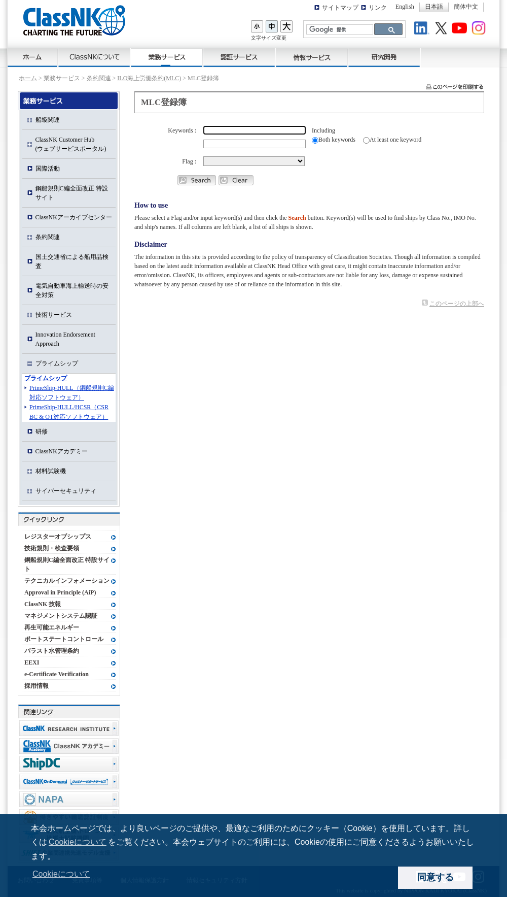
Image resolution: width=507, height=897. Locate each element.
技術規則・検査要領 (51, 548)
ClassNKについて (94, 58)
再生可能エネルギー (51, 627)
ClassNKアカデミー (61, 451)
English (404, 6)
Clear (236, 180)
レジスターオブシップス (57, 536)
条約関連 (99, 78)
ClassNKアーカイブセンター (73, 217)
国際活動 (47, 168)
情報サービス (312, 58)
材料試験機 (50, 471)
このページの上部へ (456, 303)
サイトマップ (340, 7)
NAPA (69, 799)
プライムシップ (56, 363)
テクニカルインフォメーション (67, 580)
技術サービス (53, 314)
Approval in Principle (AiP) (60, 592)
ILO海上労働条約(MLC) (149, 78)
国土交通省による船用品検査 (71, 261)
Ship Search (196, 180)
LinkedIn (423, 29)
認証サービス (239, 58)
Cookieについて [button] (61, 874)
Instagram (480, 29)
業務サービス (167, 58)
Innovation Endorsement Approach (65, 339)
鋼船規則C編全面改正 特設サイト (71, 193)
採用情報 (36, 685)
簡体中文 (466, 6)
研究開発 (384, 58)
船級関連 (47, 119)
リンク (378, 7)
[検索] (338, 30)
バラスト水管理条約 (51, 650)
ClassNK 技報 (42, 604)
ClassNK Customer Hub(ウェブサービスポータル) (70, 144)
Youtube (461, 29)
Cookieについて (77, 842)
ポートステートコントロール (63, 639)
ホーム (33, 58)
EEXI (31, 662)
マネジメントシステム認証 (60, 615)
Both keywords (336, 139)
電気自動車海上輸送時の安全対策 (71, 290)
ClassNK (74, 20)
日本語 (434, 6)
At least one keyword (395, 139)
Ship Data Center (69, 764)
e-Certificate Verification (56, 674)
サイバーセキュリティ (65, 490)
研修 (41, 431)
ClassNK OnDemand (69, 781)
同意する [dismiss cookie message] (435, 877)
